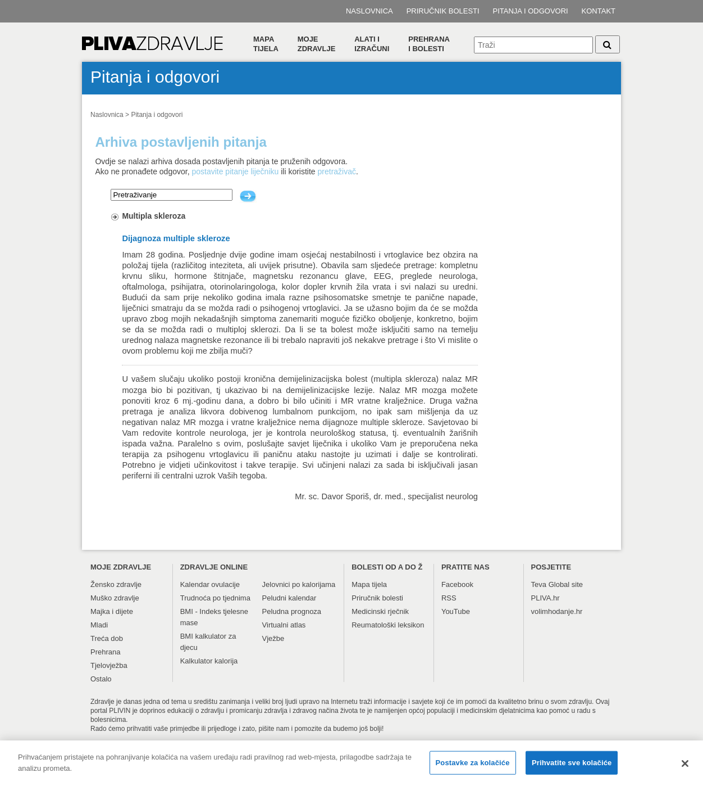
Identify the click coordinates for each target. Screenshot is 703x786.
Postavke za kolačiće (473, 767)
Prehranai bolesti (429, 44)
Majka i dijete (111, 611)
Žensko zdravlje (115, 584)
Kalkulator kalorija (209, 661)
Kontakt (598, 11)
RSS (449, 598)
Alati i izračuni (371, 44)
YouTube (455, 611)
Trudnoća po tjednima (215, 598)
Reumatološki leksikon (388, 625)
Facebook (457, 584)
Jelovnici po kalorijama (299, 584)
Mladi (99, 625)
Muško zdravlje (114, 598)
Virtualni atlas (284, 625)
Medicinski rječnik (380, 611)
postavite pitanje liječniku (235, 171)
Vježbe (273, 638)
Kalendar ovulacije (210, 584)
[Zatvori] (685, 768)
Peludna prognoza (292, 611)
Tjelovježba (108, 665)
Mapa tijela (266, 44)
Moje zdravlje (317, 44)
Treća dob (106, 638)
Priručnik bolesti (443, 11)
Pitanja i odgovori (530, 11)
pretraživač (337, 171)
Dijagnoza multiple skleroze (176, 238)
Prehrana (105, 652)
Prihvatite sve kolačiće (571, 767)
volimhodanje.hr (557, 611)
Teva (538, 584)
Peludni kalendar (289, 598)
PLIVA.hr (545, 598)
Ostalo (101, 679)
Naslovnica (369, 11)
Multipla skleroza (153, 215)
